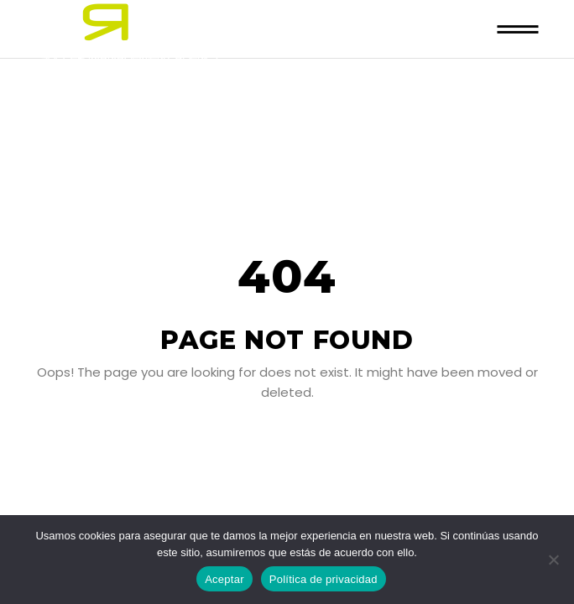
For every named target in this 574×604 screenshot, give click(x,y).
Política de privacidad (323, 579)
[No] (553, 559)
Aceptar (224, 579)
